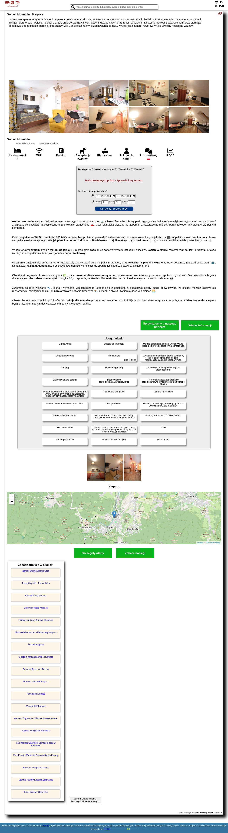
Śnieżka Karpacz (36, 644)
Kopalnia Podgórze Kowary (36, 767)
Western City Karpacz (36, 706)
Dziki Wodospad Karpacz (36, 608)
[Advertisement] (114, 53)
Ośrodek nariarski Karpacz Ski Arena (36, 620)
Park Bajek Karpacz (36, 694)
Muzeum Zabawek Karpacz (35, 681)
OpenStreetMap (213, 543)
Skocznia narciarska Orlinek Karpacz (36, 657)
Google (45, 825)
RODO (107, 829)
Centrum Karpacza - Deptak (36, 669)
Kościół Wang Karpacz (35, 595)
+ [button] (12, 496)
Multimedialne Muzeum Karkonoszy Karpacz (36, 632)
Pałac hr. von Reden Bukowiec (36, 730)
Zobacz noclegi (135, 553)
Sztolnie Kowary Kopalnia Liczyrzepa (36, 780)
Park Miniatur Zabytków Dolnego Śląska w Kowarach (36, 744)
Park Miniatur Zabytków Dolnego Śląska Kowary (35, 755)
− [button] (12, 501)
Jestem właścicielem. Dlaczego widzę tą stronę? (84, 800)
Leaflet (200, 543)
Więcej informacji (200, 325)
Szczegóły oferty (93, 553)
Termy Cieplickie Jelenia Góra (36, 583)
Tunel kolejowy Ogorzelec (36, 792)
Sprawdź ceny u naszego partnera (159, 325)
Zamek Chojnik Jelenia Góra (35, 571)
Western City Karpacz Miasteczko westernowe (36, 718)
